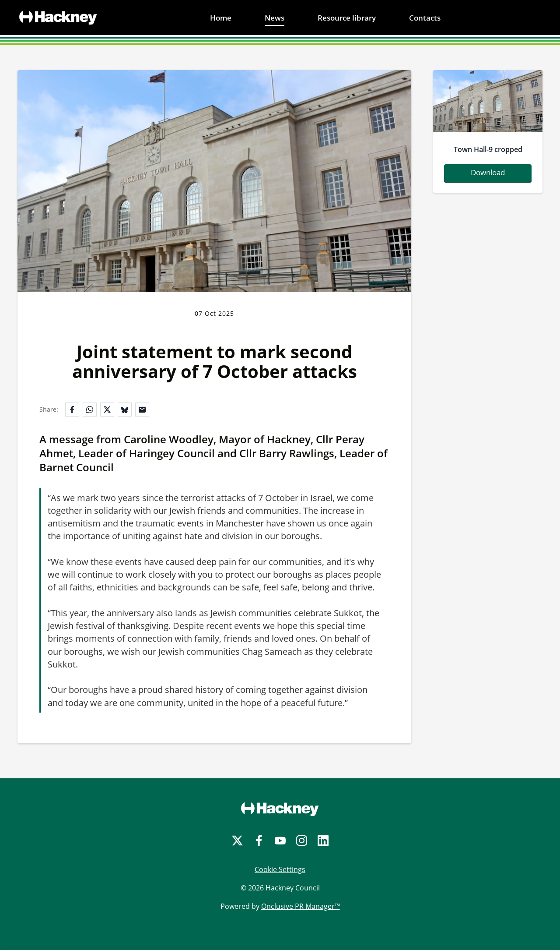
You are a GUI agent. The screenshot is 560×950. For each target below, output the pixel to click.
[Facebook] (258, 840)
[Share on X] (107, 410)
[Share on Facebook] (72, 410)
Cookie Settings (280, 869)
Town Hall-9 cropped (488, 149)
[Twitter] (237, 840)
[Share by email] (142, 410)
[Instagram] (301, 840)
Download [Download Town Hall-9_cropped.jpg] (488, 172)
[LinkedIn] (323, 840)
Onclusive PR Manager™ (300, 906)
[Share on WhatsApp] (90, 410)
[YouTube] (280, 840)
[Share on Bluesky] (125, 410)
